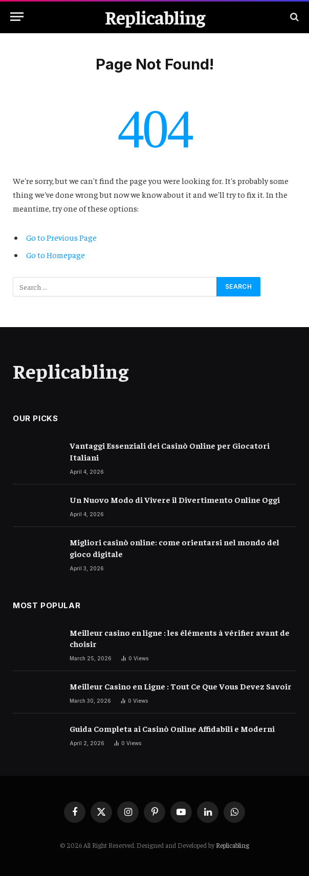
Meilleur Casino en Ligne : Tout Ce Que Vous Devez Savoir (181, 686)
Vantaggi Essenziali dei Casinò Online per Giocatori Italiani (170, 451)
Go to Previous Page (61, 237)
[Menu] (17, 16)
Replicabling (232, 845)
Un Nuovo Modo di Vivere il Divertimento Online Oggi (175, 499)
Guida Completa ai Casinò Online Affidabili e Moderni (172, 728)
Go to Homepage (55, 254)
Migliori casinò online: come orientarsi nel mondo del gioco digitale (174, 548)
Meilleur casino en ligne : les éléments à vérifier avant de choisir (180, 638)
